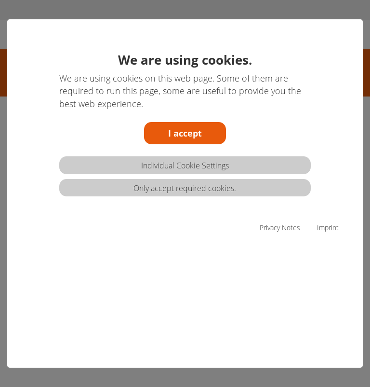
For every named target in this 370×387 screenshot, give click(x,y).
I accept (185, 133)
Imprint (328, 227)
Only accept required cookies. (184, 188)
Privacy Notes (280, 227)
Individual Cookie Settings (185, 165)
